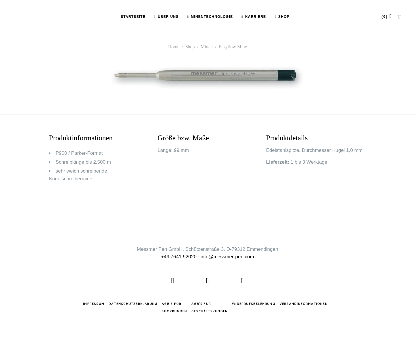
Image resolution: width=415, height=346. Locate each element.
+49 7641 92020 (179, 256)
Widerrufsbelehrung (253, 304)
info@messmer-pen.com (227, 256)
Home (173, 46)
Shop (190, 46)
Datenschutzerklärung (133, 304)
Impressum (93, 304)
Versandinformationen (304, 304)
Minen (207, 46)
